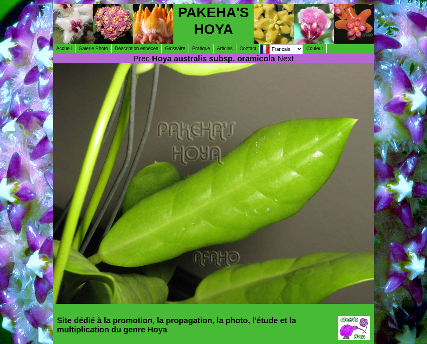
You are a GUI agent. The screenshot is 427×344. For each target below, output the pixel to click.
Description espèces (136, 48)
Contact (248, 48)
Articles (225, 48)
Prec (141, 58)
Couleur (314, 48)
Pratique (201, 48)
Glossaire (175, 48)
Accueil (64, 48)
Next (285, 58)
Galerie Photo (93, 48)
